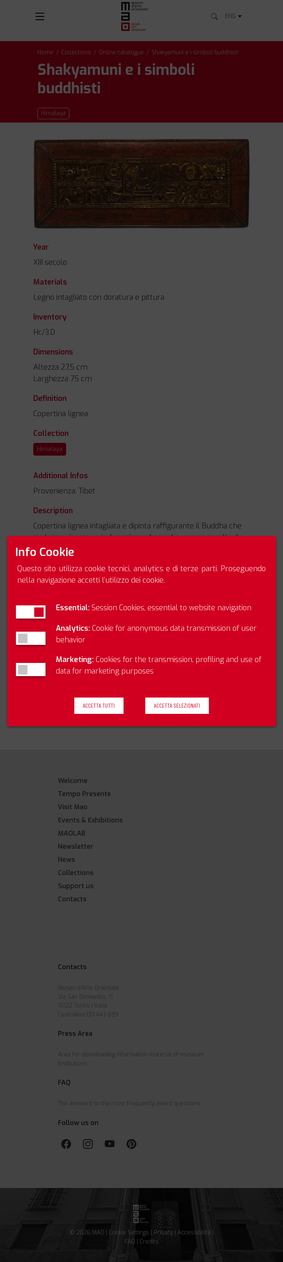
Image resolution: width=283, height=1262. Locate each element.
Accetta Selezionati (177, 705)
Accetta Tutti (99, 705)
